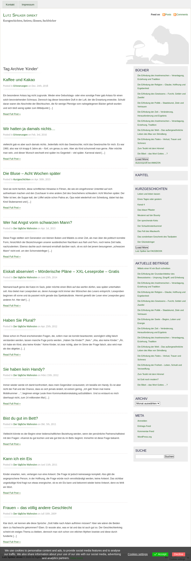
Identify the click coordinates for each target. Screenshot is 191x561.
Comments (182, 14)
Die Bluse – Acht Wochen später (32, 173)
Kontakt (10, 4)
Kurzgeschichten (22, 179)
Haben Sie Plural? (19, 320)
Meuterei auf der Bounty (149, 215)
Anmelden (142, 421)
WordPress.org (145, 437)
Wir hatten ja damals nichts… (29, 128)
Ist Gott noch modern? (148, 379)
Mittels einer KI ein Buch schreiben (154, 268)
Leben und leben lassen (149, 194)
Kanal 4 (141, 204)
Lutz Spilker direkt (20, 15)
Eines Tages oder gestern (150, 199)
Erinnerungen (20, 86)
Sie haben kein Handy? (24, 369)
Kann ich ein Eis (17, 458)
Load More (142, 159)
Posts (168, 14)
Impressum (28, 4)
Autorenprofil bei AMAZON (147, 163)
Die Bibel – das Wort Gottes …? (153, 153)
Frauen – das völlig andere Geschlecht (37, 507)
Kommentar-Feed (146, 431)
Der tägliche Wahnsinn (25, 228)
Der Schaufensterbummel (150, 226)
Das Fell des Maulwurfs (149, 231)
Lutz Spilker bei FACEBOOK (148, 251)
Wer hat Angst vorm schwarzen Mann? (37, 222)
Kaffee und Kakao (19, 79)
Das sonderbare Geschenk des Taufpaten (157, 236)
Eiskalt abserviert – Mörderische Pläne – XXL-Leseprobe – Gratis (61, 271)
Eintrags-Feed (144, 426)
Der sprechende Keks (148, 220)
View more (76, 558)
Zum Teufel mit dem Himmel (151, 148)
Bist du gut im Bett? (20, 418)
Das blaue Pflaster (146, 210)
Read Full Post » (12, 114)
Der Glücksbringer (146, 242)
